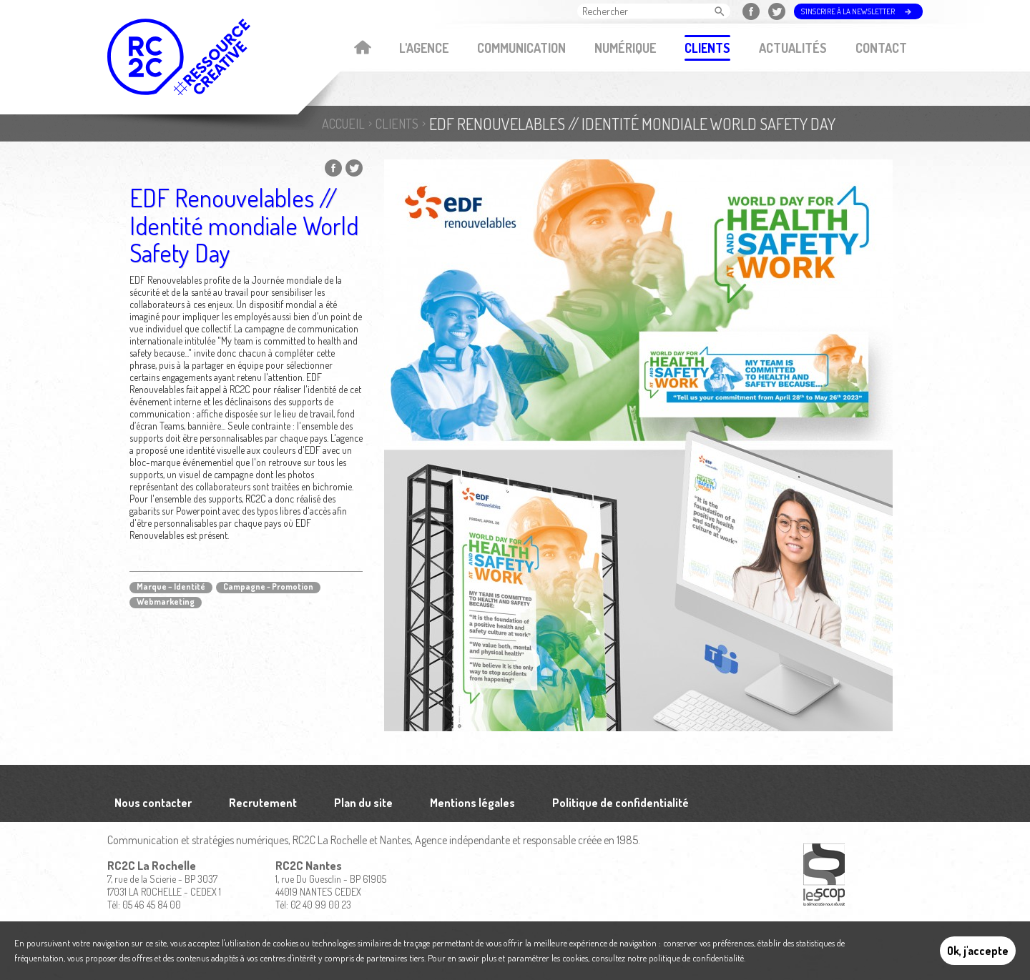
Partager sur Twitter (354, 168)
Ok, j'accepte (978, 951)
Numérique (625, 48)
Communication (521, 48)
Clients (707, 48)
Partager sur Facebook (333, 168)
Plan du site (363, 803)
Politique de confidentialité (620, 803)
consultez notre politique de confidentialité (668, 958)
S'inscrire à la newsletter (848, 11)
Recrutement (263, 803)
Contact (881, 48)
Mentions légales (472, 803)
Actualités (793, 48)
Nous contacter (153, 803)
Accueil (362, 48)
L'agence (423, 48)
